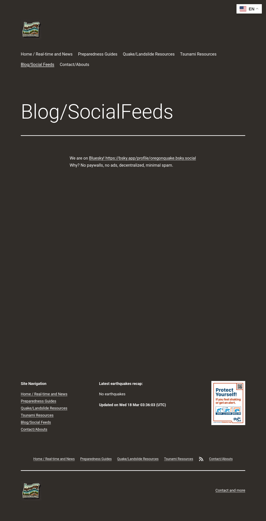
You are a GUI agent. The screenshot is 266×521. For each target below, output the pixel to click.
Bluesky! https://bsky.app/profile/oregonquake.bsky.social (142, 158)
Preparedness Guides (97, 54)
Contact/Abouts (74, 64)
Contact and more (230, 490)
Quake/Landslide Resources (149, 54)
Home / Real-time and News (47, 54)
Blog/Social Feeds (37, 64)
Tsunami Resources (198, 54)
